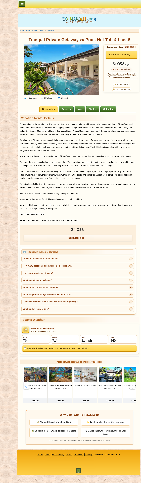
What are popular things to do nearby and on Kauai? (64, 306)
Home (48, 463)
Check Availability (123, 56)
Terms (77, 463)
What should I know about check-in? (56, 299)
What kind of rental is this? (52, 320)
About (55, 463)
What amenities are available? (53, 291)
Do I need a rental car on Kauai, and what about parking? (66, 313)
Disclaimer (86, 463)
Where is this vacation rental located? (57, 270)
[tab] (56, 107)
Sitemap (96, 463)
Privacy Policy (66, 463)
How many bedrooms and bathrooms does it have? (63, 277)
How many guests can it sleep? (54, 284)
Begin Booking (84, 249)
